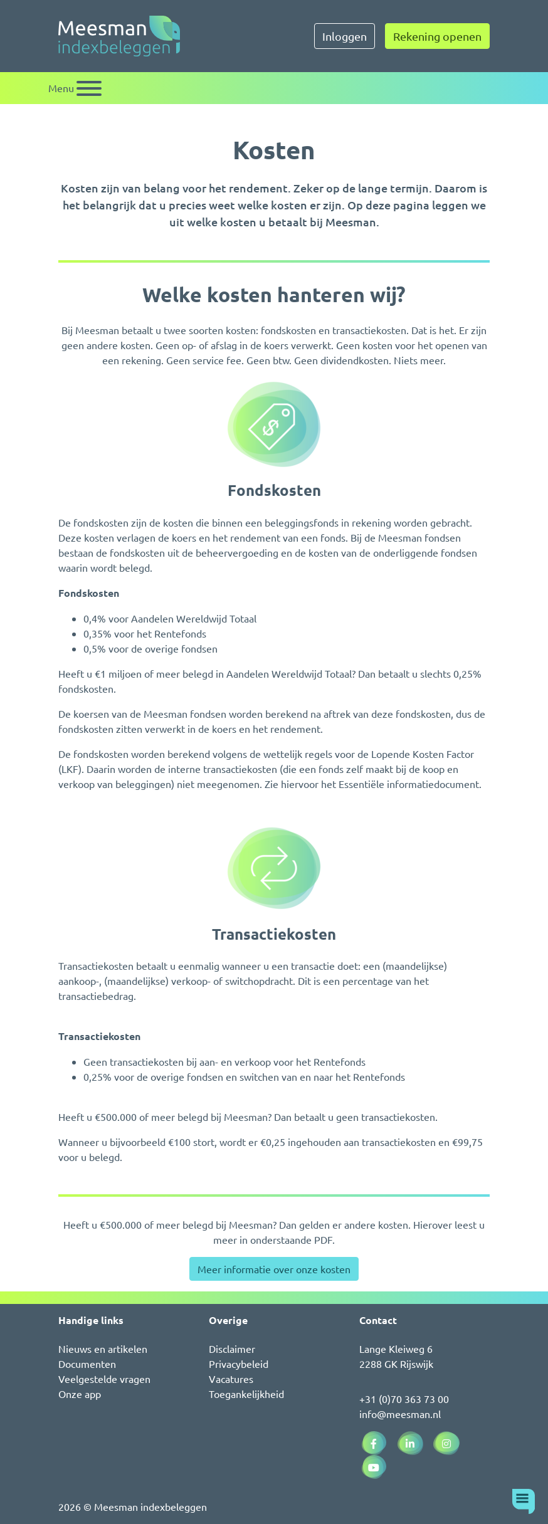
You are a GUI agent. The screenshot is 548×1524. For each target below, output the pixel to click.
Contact (378, 1320)
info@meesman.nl (400, 1413)
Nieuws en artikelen (102, 1348)
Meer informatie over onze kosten (274, 1269)
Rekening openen (437, 36)
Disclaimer (232, 1348)
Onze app (79, 1393)
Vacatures (231, 1378)
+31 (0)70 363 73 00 (404, 1398)
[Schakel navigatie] (75, 88)
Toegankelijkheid (246, 1393)
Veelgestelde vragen (104, 1378)
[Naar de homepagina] (119, 36)
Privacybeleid (238, 1363)
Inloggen (344, 36)
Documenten (87, 1363)
